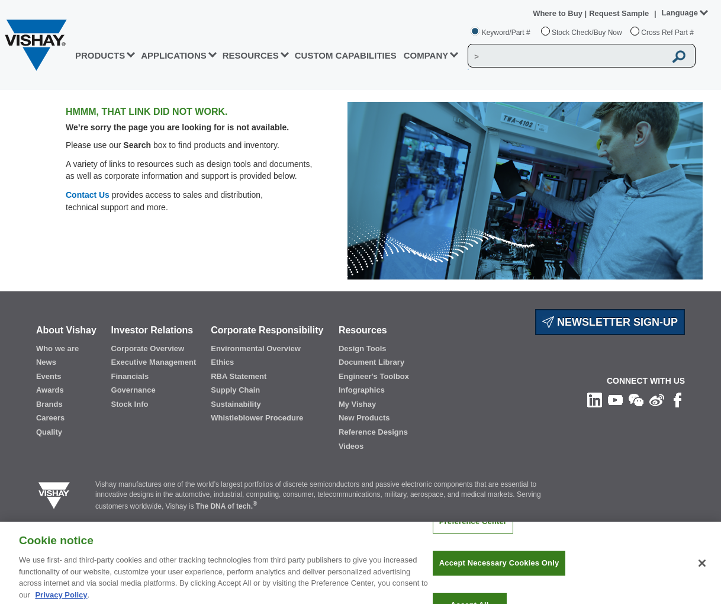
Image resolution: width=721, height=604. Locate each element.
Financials (130, 376)
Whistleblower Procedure (257, 417)
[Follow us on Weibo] (656, 399)
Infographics (362, 389)
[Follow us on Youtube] (615, 399)
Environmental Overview (256, 348)
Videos (351, 446)
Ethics (222, 362)
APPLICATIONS (174, 55)
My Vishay (357, 404)
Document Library (371, 362)
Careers (50, 417)
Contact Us (88, 195)
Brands (49, 404)
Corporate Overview (148, 348)
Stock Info (130, 404)
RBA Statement (238, 376)
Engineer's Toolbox (374, 376)
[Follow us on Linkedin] (594, 399)
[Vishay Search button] (679, 56)
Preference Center (473, 526)
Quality (49, 432)
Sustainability (236, 404)
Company (426, 55)
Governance (133, 389)
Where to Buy (558, 13)
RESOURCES (251, 55)
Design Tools (363, 348)
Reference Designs (373, 432)
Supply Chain (235, 389)
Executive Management (154, 362)
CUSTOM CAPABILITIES (346, 55)
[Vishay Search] (566, 56)
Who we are (57, 348)
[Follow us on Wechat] (636, 399)
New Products (364, 417)
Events (49, 376)
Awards (50, 389)
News (46, 362)
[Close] (702, 568)
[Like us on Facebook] (677, 399)
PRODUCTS (100, 55)
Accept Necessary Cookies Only (499, 568)
